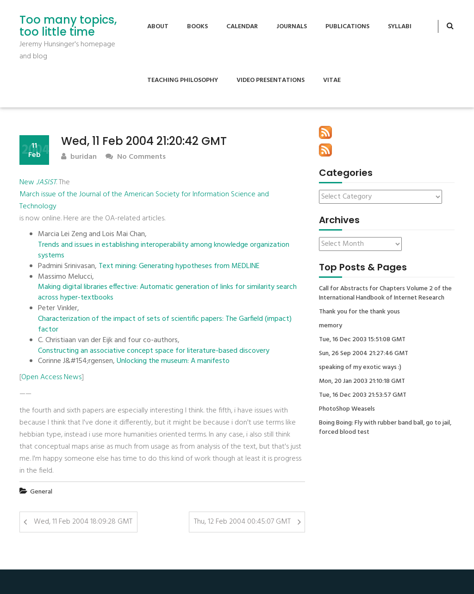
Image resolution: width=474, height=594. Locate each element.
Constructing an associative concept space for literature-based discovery (153, 351)
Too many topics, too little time (68, 26)
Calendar (242, 26)
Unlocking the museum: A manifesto (173, 361)
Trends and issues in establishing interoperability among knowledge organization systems (163, 250)
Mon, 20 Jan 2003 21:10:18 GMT (362, 381)
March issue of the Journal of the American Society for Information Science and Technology (144, 200)
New (37, 182)
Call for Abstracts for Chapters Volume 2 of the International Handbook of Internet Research (385, 293)
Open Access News (51, 377)
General (41, 492)
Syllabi (400, 26)
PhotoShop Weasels (347, 409)
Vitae (332, 80)
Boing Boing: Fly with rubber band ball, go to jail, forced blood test (385, 428)
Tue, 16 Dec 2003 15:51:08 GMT (362, 339)
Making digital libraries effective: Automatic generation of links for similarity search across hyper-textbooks (167, 292)
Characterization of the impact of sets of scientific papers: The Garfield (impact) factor (165, 324)
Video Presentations (271, 80)
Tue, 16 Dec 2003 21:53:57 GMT (362, 395)
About (157, 26)
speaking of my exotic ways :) (360, 367)
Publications (347, 26)
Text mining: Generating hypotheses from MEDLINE (179, 266)
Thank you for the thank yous (359, 312)
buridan (79, 157)
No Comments (136, 157)
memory (330, 326)
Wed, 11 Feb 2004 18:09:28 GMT (83, 522)
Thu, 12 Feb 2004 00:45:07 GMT (242, 522)
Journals (291, 26)
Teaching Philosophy (182, 80)
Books (197, 26)
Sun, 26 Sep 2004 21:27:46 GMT (363, 353)
